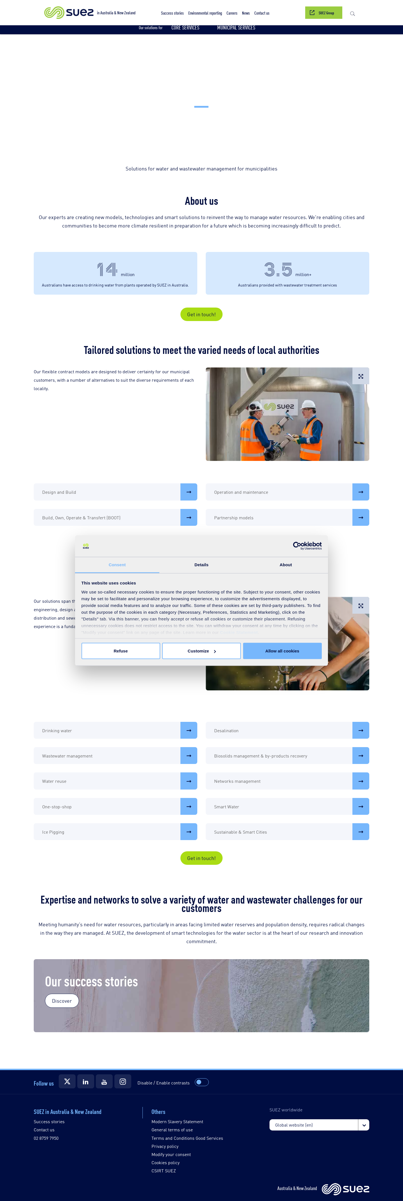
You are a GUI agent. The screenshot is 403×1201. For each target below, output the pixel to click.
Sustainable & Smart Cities (291, 831)
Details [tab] (201, 564)
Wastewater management (119, 755)
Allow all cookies (282, 651)
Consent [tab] (117, 564)
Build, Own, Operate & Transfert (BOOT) (119, 517)
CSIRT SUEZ (163, 1170)
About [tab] (286, 564)
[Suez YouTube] (104, 1081)
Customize (202, 651)
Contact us (44, 1129)
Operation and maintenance (291, 491)
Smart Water (291, 806)
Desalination (291, 730)
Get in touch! (201, 314)
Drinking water (119, 730)
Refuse (121, 651)
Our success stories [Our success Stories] (91, 980)
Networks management (291, 780)
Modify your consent (171, 1154)
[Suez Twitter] (67, 1081)
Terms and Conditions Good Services (187, 1138)
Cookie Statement (239, 632)
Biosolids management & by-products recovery (291, 755)
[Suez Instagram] (122, 1081)
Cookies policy (165, 1162)
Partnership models (291, 517)
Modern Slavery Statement (177, 1121)
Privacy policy (164, 1146)
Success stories (49, 1121)
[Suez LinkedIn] (85, 1081)
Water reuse (119, 780)
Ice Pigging (119, 831)
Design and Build (119, 491)
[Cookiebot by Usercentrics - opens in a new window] (297, 546)
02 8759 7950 (46, 1138)
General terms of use (172, 1129)
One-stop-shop (119, 806)
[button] (205, 12)
